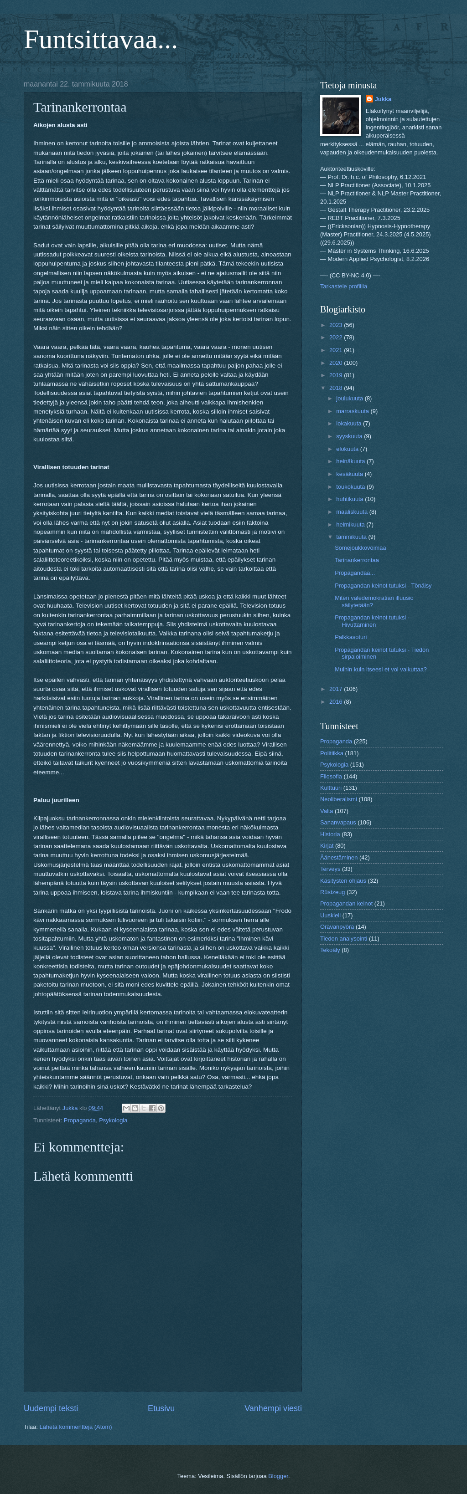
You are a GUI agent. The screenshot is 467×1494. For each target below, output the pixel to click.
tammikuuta (352, 536)
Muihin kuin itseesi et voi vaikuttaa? (381, 669)
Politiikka (331, 753)
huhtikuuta (350, 499)
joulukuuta (350, 398)
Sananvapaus (338, 822)
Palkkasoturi (351, 637)
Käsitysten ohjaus (343, 880)
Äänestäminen (339, 857)
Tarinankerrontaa (357, 560)
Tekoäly (330, 950)
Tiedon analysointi (343, 938)
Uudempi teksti (51, 1408)
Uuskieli (330, 915)
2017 (336, 689)
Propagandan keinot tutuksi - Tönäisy (383, 585)
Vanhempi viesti (273, 1408)
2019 (336, 375)
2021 (336, 350)
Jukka (383, 99)
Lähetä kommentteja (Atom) (76, 1426)
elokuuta (348, 448)
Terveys (330, 868)
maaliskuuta (352, 511)
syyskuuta (350, 436)
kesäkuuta (350, 474)
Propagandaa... (355, 572)
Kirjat (326, 845)
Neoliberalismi (338, 799)
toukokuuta (351, 486)
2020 (336, 362)
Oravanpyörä (337, 926)
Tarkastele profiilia (343, 286)
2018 (336, 387)
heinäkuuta (351, 461)
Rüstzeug (332, 892)
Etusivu (161, 1408)
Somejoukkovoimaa (360, 547)
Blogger (278, 1476)
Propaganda (80, 1120)
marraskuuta (353, 411)
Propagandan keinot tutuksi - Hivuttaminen (372, 621)
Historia (330, 834)
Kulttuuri (331, 787)
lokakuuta (349, 423)
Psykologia (113, 1120)
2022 (336, 337)
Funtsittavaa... (101, 39)
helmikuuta (351, 524)
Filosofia (331, 776)
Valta (326, 811)
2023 (336, 325)
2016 (336, 701)
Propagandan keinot (346, 903)
